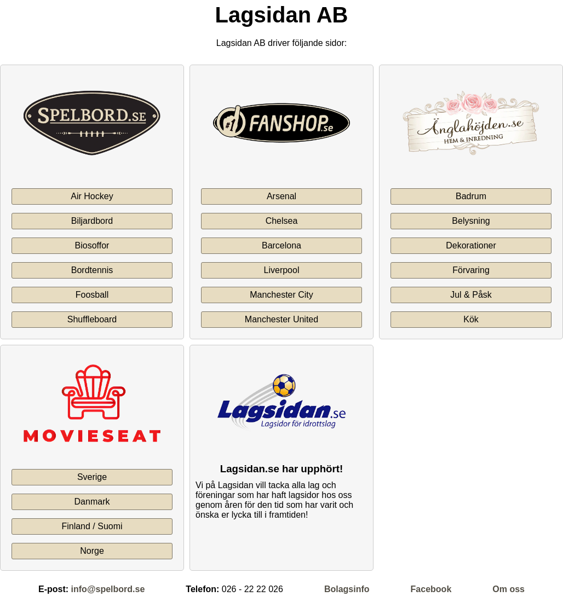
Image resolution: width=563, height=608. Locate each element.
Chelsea (282, 220)
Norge (92, 550)
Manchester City (281, 294)
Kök (471, 319)
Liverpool (282, 270)
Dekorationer (471, 245)
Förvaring (471, 270)
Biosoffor (92, 245)
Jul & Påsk (471, 294)
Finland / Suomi (91, 526)
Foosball (92, 294)
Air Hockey (92, 196)
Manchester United (281, 319)
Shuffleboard (92, 319)
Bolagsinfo (347, 589)
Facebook (431, 589)
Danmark (92, 501)
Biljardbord (92, 220)
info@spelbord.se (108, 589)
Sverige (92, 477)
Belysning (471, 220)
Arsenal (281, 196)
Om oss (508, 589)
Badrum (471, 196)
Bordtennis (92, 270)
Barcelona (281, 245)
